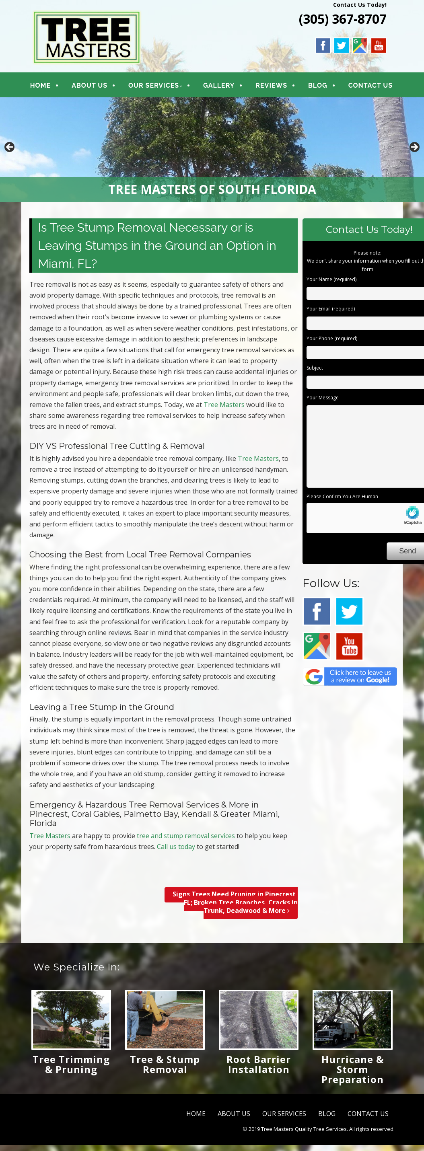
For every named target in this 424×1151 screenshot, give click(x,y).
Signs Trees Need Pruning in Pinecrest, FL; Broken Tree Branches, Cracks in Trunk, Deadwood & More (235, 902)
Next (414, 148)
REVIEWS (271, 85)
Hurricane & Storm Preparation (352, 1069)
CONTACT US (370, 85)
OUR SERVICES (153, 85)
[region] (212, 149)
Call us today (176, 846)
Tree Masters (224, 404)
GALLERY (218, 85)
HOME (40, 85)
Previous (10, 148)
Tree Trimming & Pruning (71, 1064)
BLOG (317, 85)
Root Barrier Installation (258, 1064)
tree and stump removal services (186, 835)
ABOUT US (89, 85)
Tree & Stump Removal (165, 1064)
